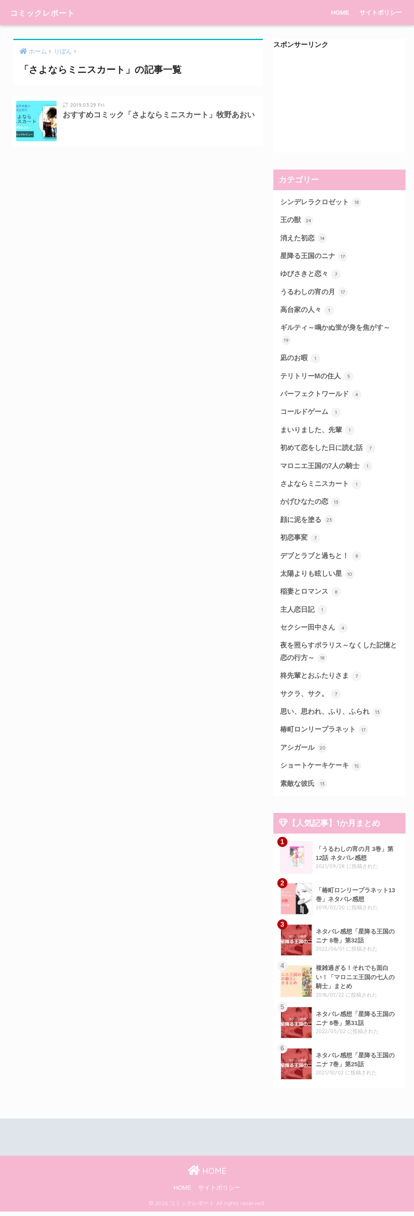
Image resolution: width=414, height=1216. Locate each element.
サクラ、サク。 (310, 697)
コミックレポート (50, 12)
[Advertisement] (339, 102)
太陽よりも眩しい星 (317, 576)
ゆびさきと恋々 (310, 275)
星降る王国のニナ (314, 256)
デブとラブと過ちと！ (321, 558)
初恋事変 (300, 540)
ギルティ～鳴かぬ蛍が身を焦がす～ (335, 335)
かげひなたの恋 (310, 504)
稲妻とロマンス (310, 595)
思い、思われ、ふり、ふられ (331, 716)
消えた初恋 (303, 239)
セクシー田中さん (314, 631)
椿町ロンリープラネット (324, 734)
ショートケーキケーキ (321, 770)
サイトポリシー (380, 12)
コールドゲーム (310, 414)
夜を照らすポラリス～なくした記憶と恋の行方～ (338, 655)
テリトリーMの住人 (317, 377)
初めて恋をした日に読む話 (328, 450)
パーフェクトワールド (321, 396)
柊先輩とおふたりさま (321, 679)
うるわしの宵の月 (314, 293)
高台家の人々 (307, 311)
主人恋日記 (303, 613)
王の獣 (297, 220)
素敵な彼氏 (303, 788)
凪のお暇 (300, 360)
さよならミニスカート (321, 486)
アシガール (303, 752)
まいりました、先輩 (317, 432)
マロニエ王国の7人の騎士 (326, 468)
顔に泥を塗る (307, 522)
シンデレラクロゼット (321, 202)
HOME (340, 12)
